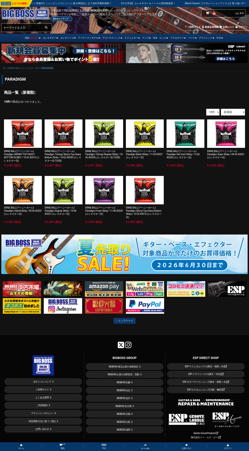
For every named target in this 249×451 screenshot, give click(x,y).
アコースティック (111, 38)
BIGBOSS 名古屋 (123, 406)
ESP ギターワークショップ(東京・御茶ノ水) (206, 381)
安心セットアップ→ (61, 19)
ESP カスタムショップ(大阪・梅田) (206, 389)
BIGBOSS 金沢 (123, 398)
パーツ (191, 38)
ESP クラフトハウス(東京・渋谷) (206, 374)
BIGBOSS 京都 (123, 414)
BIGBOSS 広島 (123, 421)
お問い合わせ (42, 429)
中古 (218, 38)
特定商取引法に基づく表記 (42, 421)
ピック (162, 38)
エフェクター (131, 38)
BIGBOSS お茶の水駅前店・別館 (123, 374)
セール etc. (145, 447)
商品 (63, 446)
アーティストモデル (88, 38)
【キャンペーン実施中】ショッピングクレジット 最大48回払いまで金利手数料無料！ (80, 3)
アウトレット (205, 38)
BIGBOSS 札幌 (123, 382)
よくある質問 (42, 397)
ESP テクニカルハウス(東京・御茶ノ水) (206, 366)
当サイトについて (42, 381)
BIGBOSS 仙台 (123, 390)
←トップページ (124, 320)
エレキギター (49, 38)
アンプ (145, 38)
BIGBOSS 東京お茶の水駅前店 (123, 366)
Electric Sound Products (205, 433)
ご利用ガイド (192, 27)
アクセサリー (177, 38)
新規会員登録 (210, 27)
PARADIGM (47, 68)
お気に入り (226, 27)
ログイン (241, 27)
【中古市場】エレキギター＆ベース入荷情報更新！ (163, 3)
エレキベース (67, 38)
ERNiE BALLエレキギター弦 (23, 68)
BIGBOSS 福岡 (123, 429)
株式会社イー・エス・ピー (206, 437)
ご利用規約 (42, 405)
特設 (31, 38)
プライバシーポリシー (42, 413)
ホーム (21, 447)
